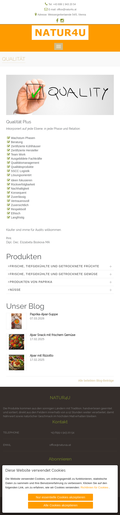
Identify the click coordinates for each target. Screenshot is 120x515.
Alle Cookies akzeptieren (61, 505)
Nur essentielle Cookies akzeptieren (60, 497)
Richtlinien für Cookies (95, 487)
